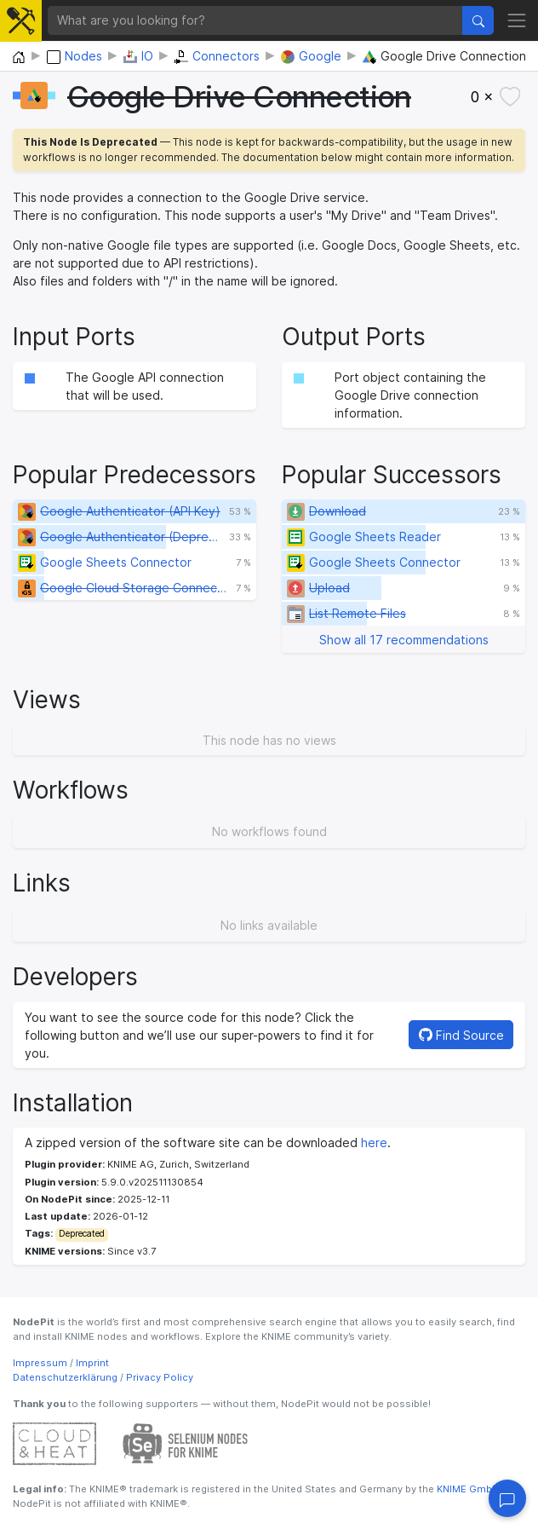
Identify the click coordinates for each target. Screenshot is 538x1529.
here (374, 1142)
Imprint (92, 1363)
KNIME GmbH (466, 1489)
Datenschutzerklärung (65, 1377)
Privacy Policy (159, 1377)
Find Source (461, 1035)
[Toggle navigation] (516, 20)
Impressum (40, 1363)
